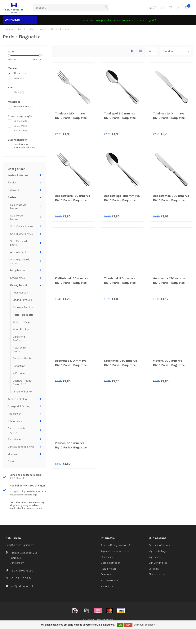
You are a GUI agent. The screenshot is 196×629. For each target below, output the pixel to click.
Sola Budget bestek (21, 233)
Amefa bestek (18, 252)
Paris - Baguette (23, 314)
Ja (120, 624)
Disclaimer (107, 556)
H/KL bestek (20, 373)
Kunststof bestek (22, 391)
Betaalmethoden (111, 562)
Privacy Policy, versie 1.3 (115, 545)
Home (9, 29)
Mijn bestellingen (158, 551)
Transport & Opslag (19, 406)
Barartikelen (15, 439)
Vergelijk (154, 568)
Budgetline (19, 365)
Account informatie (160, 545)
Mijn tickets (155, 556)
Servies (12, 182)
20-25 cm (20, 130)
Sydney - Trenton (23, 307)
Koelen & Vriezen (18, 175)
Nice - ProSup (21, 329)
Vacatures (107, 586)
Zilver (19, 92)
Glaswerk (13, 189)
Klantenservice (109, 580)
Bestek (12, 197)
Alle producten (157, 574)
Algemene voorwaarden (115, 551)
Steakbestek (17, 277)
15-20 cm (20, 125)
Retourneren (108, 568)
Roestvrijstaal (23, 106)
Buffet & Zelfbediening (21, 446)
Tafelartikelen (16, 421)
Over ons (106, 574)
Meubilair (13, 454)
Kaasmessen (20, 292)
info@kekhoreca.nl (22, 586)
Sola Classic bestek (21, 226)
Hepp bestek (17, 270)
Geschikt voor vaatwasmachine (25, 146)
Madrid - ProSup (22, 299)
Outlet (11, 461)
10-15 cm (20, 120)
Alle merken (20, 73)
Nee (128, 624)
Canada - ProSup (23, 358)
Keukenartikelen (17, 398)
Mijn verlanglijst (158, 562)
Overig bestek (18, 285)
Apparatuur (14, 413)
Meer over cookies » (144, 624)
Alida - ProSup (21, 321)
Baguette (19, 77)
